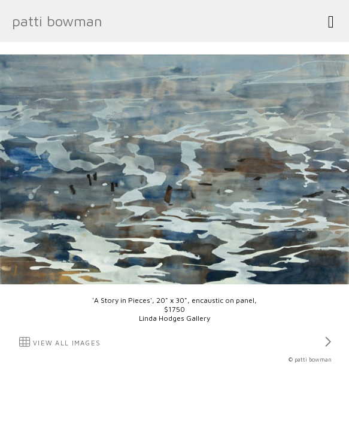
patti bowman (57, 21)
